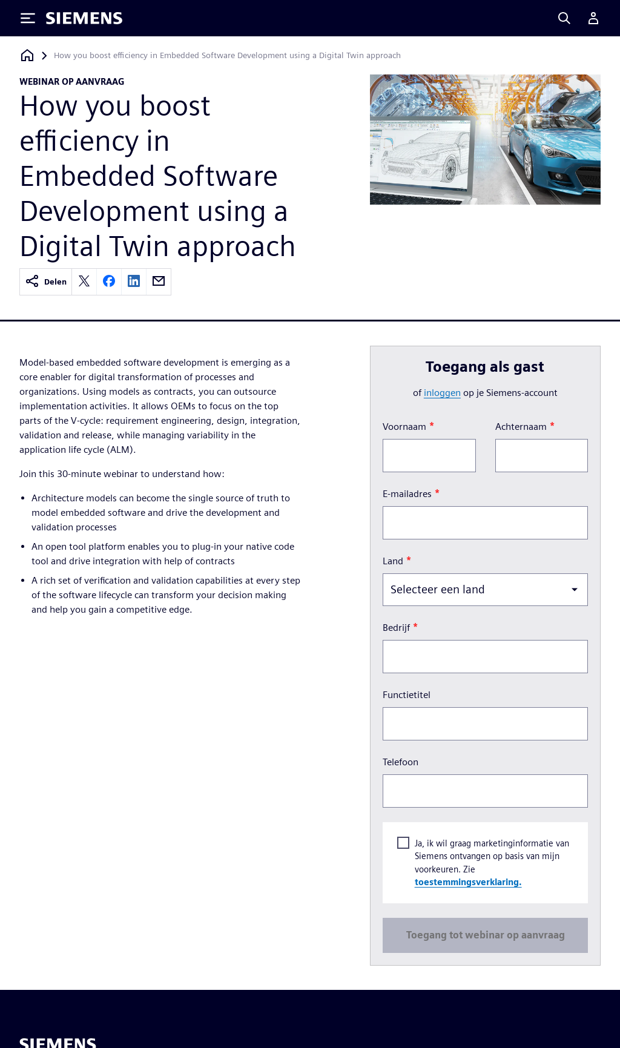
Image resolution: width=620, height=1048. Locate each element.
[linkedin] (134, 282)
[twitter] (84, 282)
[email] (159, 282)
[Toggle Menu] (27, 18)
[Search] (564, 18)
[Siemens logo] (84, 18)
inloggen (442, 392)
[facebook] (109, 282)
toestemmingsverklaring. (467, 882)
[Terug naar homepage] (27, 55)
